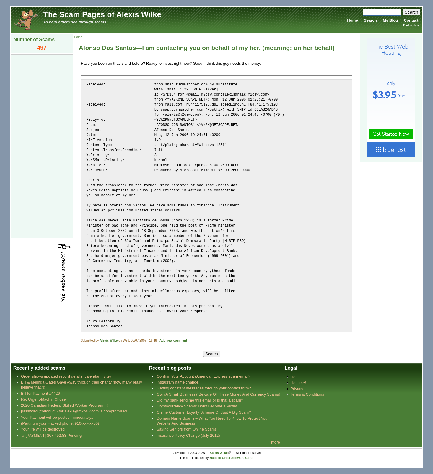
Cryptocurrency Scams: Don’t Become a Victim (197, 406)
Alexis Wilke (109, 340)
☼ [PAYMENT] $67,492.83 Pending (51, 435)
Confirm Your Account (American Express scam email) (203, 376)
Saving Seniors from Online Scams (186, 429)
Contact (411, 20)
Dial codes (411, 25)
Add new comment (173, 340)
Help (294, 377)
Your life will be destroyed (43, 429)
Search (370, 20)
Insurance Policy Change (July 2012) (188, 435)
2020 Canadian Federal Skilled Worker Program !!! (64, 405)
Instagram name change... (179, 382)
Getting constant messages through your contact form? (204, 388)
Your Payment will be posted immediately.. (57, 417)
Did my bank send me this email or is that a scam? (200, 400)
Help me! (298, 383)
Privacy (296, 388)
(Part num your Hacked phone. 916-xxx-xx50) (60, 423)
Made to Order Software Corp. (231, 458)
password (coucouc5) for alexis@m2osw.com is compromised (74, 411)
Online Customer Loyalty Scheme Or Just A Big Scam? (204, 412)
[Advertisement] (42, 145)
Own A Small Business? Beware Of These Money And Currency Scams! (218, 394)
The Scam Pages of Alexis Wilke (102, 14)
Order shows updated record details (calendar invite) (66, 376)
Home (352, 20)
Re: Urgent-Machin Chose (43, 399)
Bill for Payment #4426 (40, 393)
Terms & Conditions (307, 394)
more (275, 442)
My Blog (390, 20)
